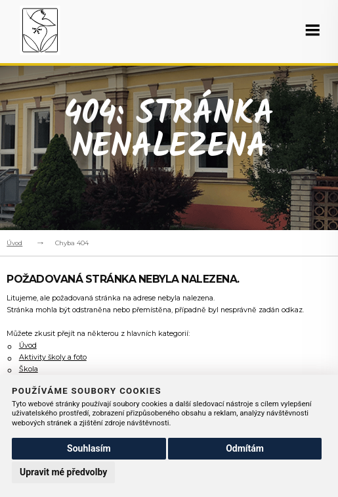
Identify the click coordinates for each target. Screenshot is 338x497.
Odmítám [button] (245, 448)
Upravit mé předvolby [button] (63, 472)
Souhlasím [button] (89, 448)
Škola (28, 369)
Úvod (14, 243)
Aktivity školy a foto (53, 357)
